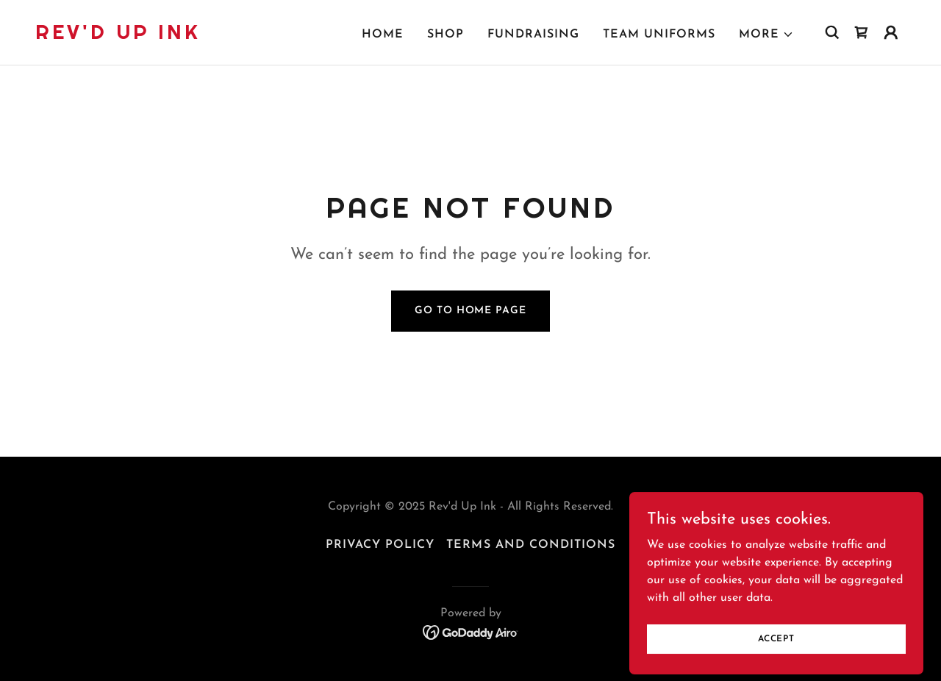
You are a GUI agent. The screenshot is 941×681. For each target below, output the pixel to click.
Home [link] (383, 34)
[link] (118, 36)
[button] (766, 34)
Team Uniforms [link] (659, 34)
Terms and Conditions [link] (530, 545)
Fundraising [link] (533, 34)
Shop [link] (445, 34)
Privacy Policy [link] (380, 545)
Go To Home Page (470, 310)
